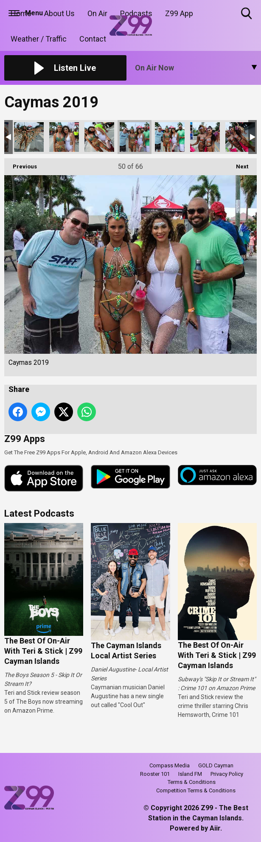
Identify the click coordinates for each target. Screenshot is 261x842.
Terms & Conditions (192, 782)
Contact (92, 38)
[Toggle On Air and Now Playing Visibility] (196, 68)
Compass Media (169, 765)
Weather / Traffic (39, 38)
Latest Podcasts (39, 513)
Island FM (190, 774)
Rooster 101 (155, 774)
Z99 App (179, 13)
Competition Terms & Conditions (196, 790)
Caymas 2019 (29, 137)
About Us (59, 13)
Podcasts (136, 13)
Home (21, 13)
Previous (20, 164)
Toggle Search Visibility (247, 13)
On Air (97, 13)
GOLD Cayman (215, 765)
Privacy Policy (226, 774)
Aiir (215, 828)
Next (237, 164)
